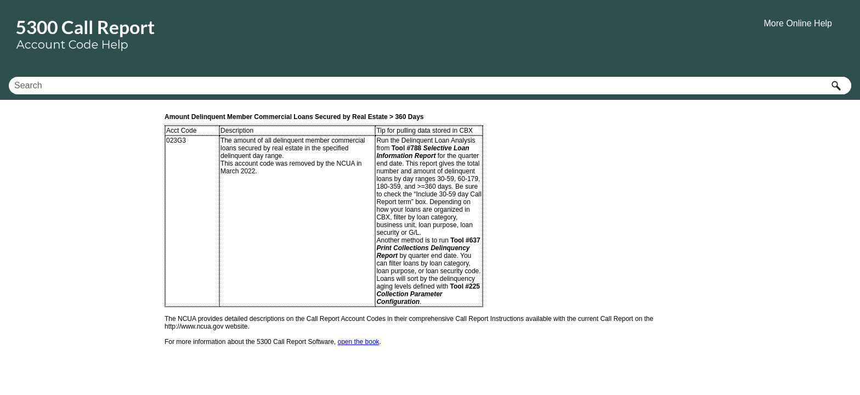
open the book (359, 342)
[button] (836, 85)
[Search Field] (430, 85)
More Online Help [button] (798, 23)
